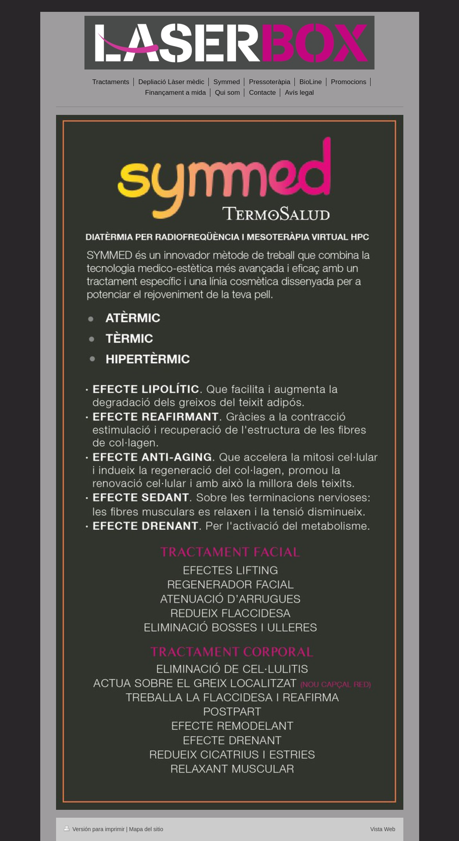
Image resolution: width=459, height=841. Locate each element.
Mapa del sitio (146, 829)
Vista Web (382, 829)
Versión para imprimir (95, 829)
